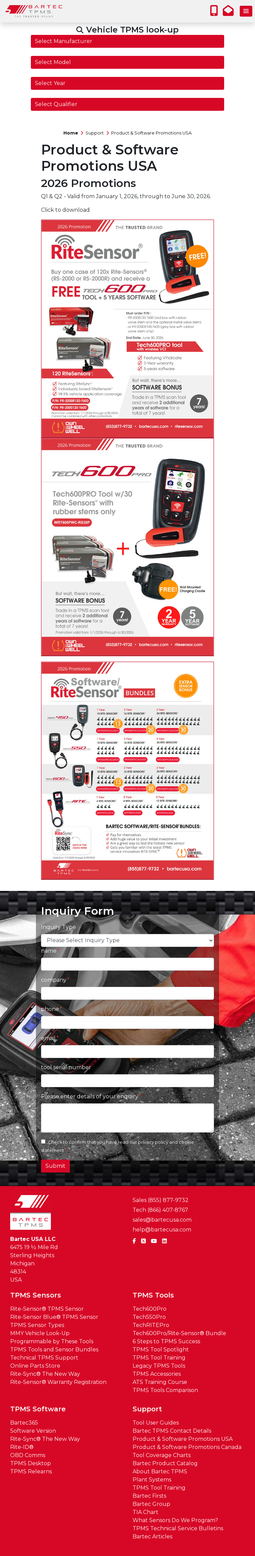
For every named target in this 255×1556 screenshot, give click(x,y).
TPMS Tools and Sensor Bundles (54, 1349)
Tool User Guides (156, 1422)
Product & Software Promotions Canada (187, 1447)
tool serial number (66, 1067)
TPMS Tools (153, 1295)
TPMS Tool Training (159, 1357)
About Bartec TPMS (160, 1471)
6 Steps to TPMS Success (166, 1341)
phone (50, 1009)
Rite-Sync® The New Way (45, 1374)
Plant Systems (152, 1479)
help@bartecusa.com (162, 1229)
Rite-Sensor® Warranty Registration (58, 1382)
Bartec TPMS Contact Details (172, 1431)
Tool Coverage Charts (162, 1455)
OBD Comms (27, 1455)
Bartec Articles (152, 1536)
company (53, 980)
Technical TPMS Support (44, 1357)
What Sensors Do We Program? (175, 1520)
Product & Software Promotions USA (151, 133)
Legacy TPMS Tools (159, 1366)
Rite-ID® (22, 1447)
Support (94, 133)
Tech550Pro (149, 1317)
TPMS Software (38, 1409)
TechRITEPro (151, 1325)
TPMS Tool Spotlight (161, 1349)
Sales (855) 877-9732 (161, 1200)
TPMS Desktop (30, 1463)
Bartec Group (151, 1504)
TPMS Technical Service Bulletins (178, 1528)
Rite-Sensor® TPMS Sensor (47, 1309)
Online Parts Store (35, 1366)
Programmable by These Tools (51, 1341)
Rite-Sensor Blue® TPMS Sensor (54, 1317)
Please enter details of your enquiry (89, 1096)
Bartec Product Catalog (165, 1463)
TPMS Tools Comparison (165, 1390)
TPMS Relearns (31, 1471)
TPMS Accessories (157, 1374)
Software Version (33, 1431)
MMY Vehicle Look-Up (40, 1333)
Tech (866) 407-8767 (160, 1210)
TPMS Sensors (35, 1295)
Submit (55, 1166)
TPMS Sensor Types (37, 1325)
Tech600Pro (149, 1309)
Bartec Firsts (149, 1496)
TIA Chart (145, 1512)
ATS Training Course (160, 1382)
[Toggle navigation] (246, 11)
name (49, 951)
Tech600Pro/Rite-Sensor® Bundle (179, 1333)
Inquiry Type (58, 927)
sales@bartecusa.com (162, 1220)
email (48, 1038)
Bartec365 (24, 1422)
